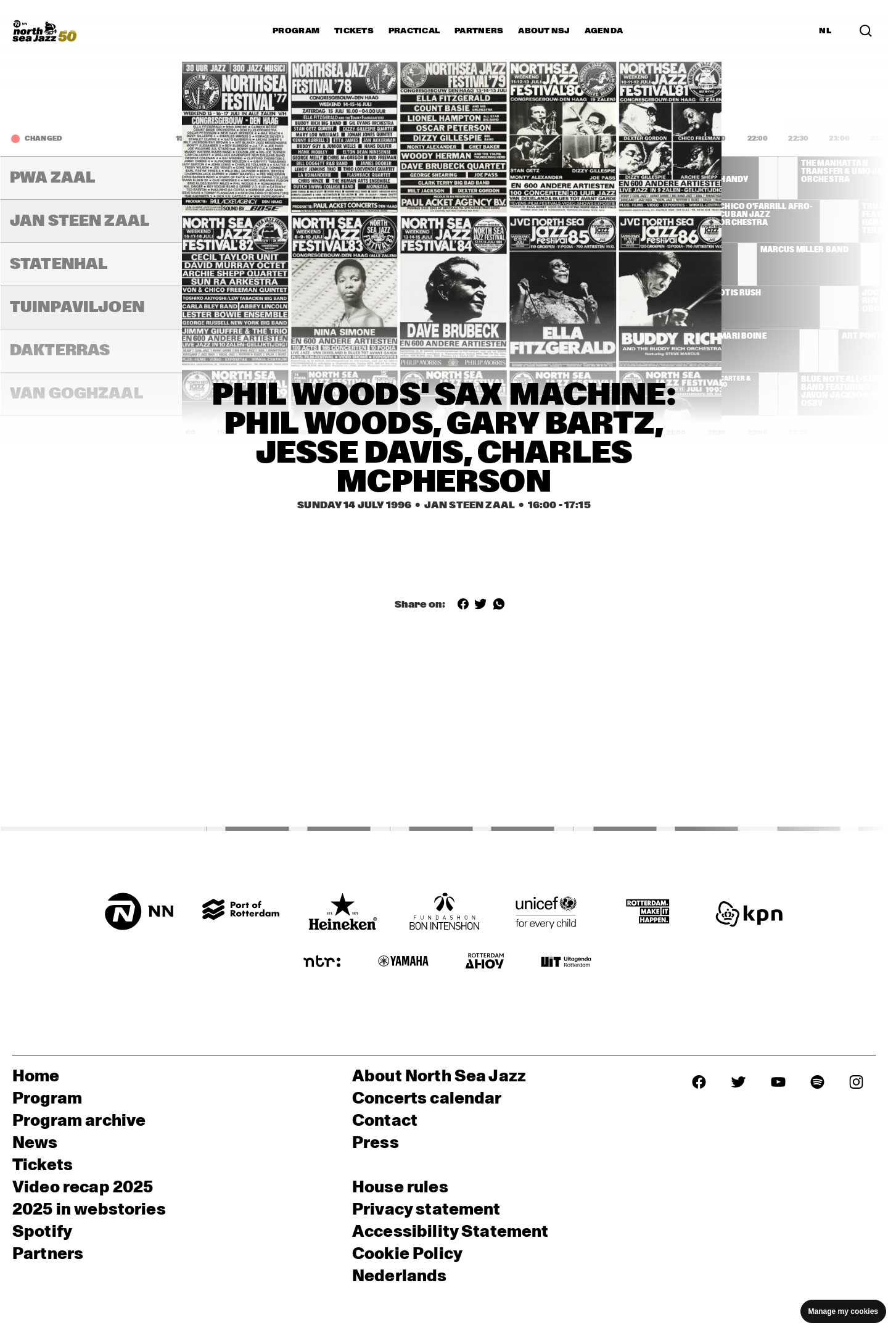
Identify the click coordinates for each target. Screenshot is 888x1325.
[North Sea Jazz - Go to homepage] (44, 30)
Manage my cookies (843, 1311)
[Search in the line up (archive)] (866, 31)
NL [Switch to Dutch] (825, 30)
